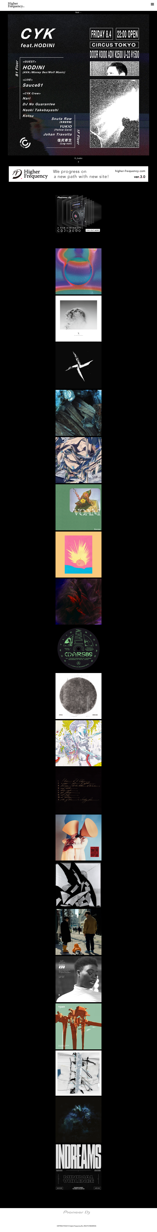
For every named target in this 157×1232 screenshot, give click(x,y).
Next (78, 12)
